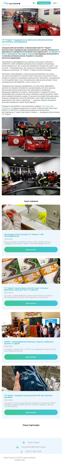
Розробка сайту (20, 460)
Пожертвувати (44, 3)
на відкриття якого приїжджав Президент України (31, 53)
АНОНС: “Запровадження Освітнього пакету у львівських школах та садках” (29, 342)
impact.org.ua (31, 442)
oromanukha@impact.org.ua (31, 447)
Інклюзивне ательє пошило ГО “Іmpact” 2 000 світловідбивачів (23, 235)
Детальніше (31, 249)
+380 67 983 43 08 (31, 451)
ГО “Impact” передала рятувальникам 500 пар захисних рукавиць (28, 396)
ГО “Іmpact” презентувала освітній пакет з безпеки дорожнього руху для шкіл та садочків (26, 289)
